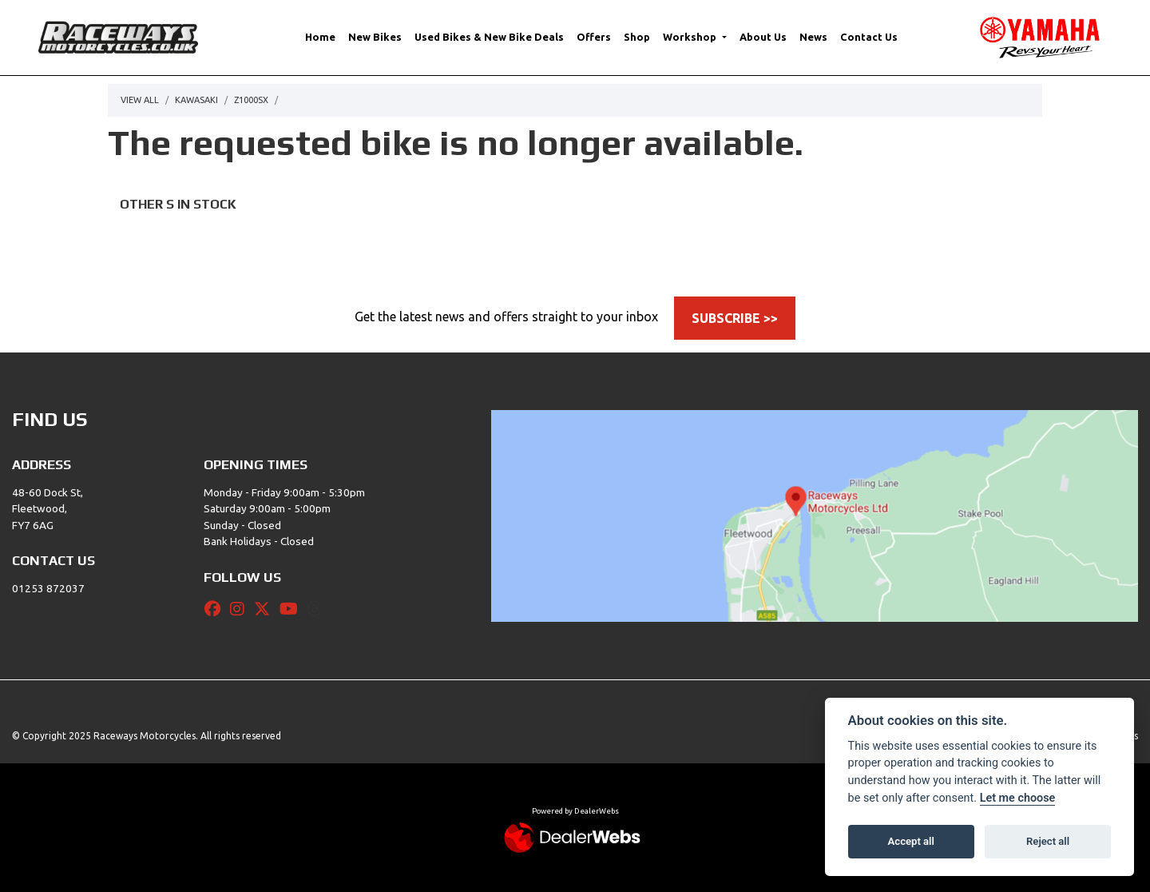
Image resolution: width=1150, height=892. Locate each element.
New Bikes (375, 36)
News (813, 36)
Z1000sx (251, 100)
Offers (594, 36)
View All (140, 100)
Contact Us (869, 36)
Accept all (911, 841)
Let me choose (1018, 798)
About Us (763, 36)
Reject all (1047, 841)
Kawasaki (196, 100)
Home (320, 36)
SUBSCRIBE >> (735, 318)
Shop (637, 36)
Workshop (691, 36)
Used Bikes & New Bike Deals (489, 36)
